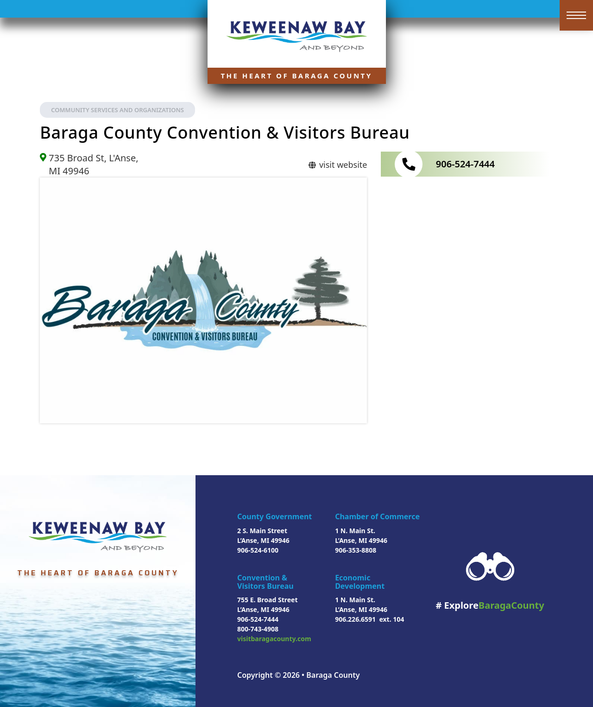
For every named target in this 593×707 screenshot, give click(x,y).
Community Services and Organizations (117, 110)
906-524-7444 (465, 164)
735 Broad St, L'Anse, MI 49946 (93, 164)
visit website (337, 164)
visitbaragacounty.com (274, 638)
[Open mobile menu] (576, 15)
